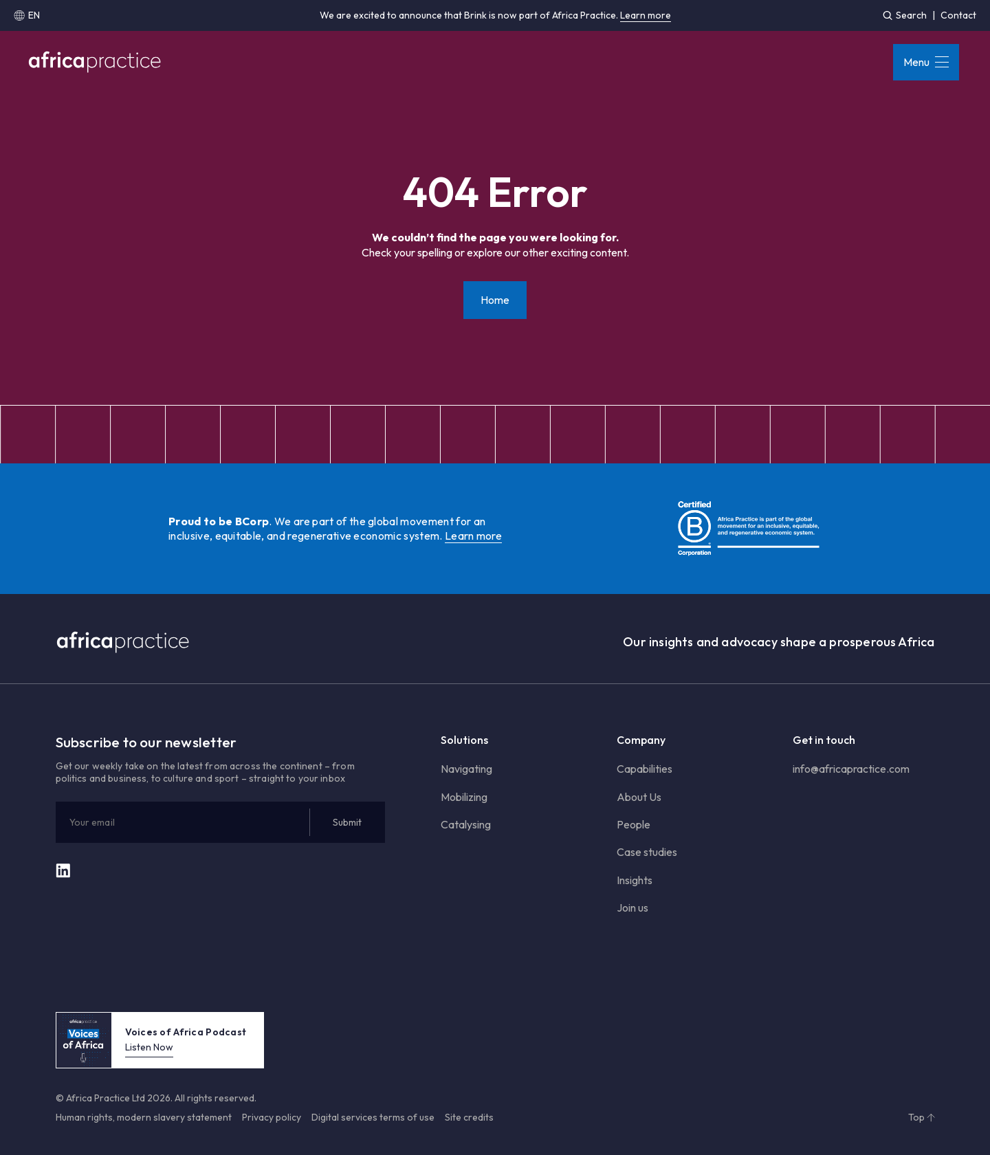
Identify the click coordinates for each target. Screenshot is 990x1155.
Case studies (647, 852)
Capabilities (644, 769)
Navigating (466, 769)
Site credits (469, 1117)
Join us (632, 907)
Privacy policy (271, 1117)
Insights (634, 880)
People (633, 824)
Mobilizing (464, 797)
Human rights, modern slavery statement (144, 1117)
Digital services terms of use (372, 1117)
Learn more (645, 15)
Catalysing (466, 824)
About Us (639, 797)
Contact (958, 15)
